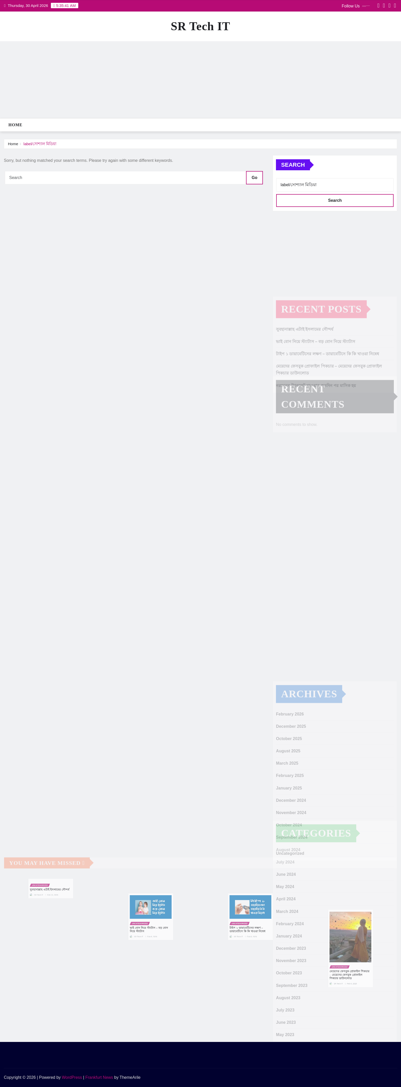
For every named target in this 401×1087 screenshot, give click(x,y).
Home (15, 125)
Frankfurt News (99, 1077)
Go (254, 177)
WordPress (72, 1077)
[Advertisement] (200, 79)
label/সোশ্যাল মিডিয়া (40, 144)
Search (293, 165)
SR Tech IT (200, 26)
